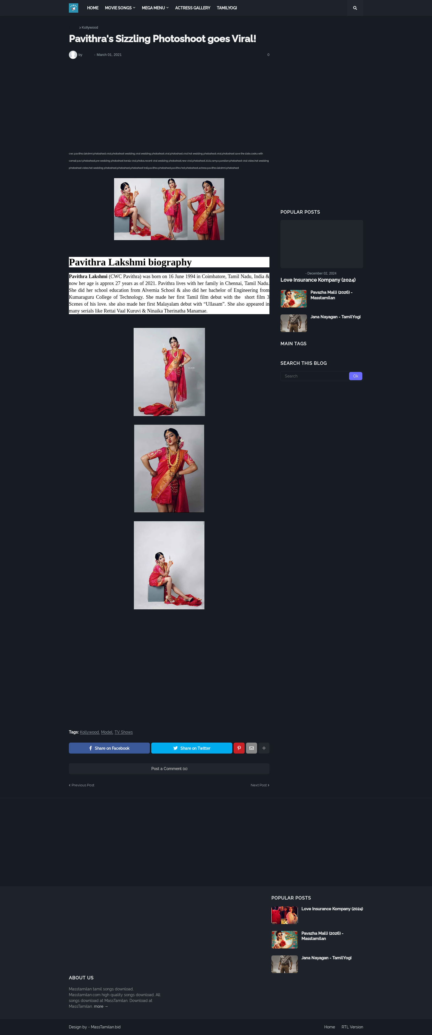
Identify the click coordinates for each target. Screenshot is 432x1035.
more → (101, 1006)
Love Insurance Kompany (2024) (317, 280)
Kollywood (90, 27)
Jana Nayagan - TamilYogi (335, 316)
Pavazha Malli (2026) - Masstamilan (331, 295)
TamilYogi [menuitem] (227, 8)
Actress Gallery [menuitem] (192, 8)
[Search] (321, 376)
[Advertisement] (169, 104)
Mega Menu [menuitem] (153, 8)
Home (74, 27)
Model (106, 732)
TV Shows (124, 732)
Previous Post (83, 785)
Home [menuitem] (92, 8)
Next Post (259, 785)
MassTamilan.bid (106, 1027)
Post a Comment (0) (169, 769)
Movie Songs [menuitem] (118, 8)
